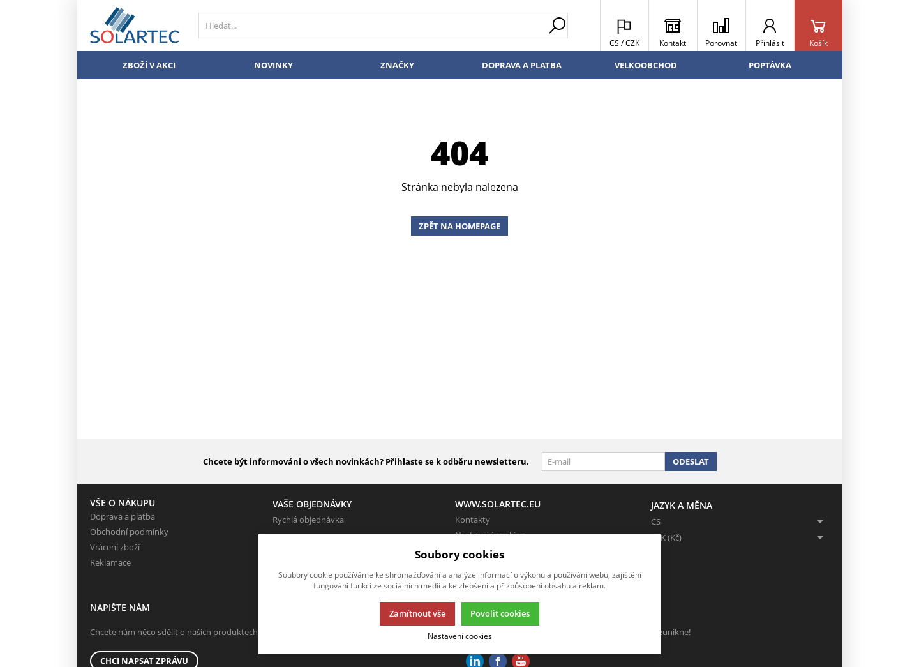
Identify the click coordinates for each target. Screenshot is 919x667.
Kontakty (472, 519)
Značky (397, 65)
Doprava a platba (522, 65)
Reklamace (110, 562)
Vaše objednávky (312, 504)
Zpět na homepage (459, 226)
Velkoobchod (646, 65)
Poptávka (770, 65)
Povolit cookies (500, 613)
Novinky (273, 65)
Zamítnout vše (417, 613)
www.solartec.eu (498, 504)
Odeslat (691, 461)
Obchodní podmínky (129, 531)
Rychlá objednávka (308, 519)
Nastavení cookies (460, 636)
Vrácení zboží (115, 547)
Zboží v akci (149, 65)
